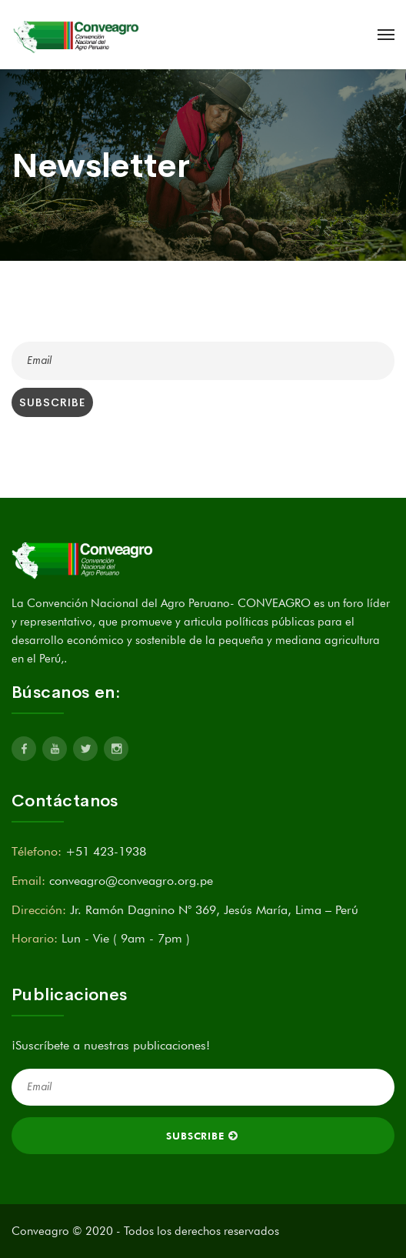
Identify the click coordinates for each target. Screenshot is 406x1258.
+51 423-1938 (105, 851)
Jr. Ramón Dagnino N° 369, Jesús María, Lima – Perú (214, 910)
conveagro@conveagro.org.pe (131, 880)
